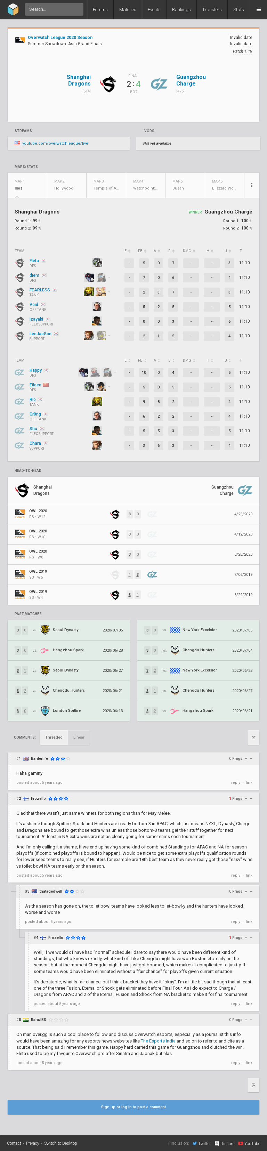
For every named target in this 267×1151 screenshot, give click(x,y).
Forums (100, 9)
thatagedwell (51, 891)
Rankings (181, 9)
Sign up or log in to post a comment (133, 1107)
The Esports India (158, 1041)
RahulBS (38, 1019)
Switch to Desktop (60, 1143)
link (249, 782)
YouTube (249, 1143)
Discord (224, 1143)
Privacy (32, 1143)
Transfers (212, 9)
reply (235, 782)
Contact (14, 1143)
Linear (78, 737)
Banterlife (39, 758)
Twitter (202, 1143)
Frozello (38, 798)
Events (154, 9)
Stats (238, 9)
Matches (127, 9)
